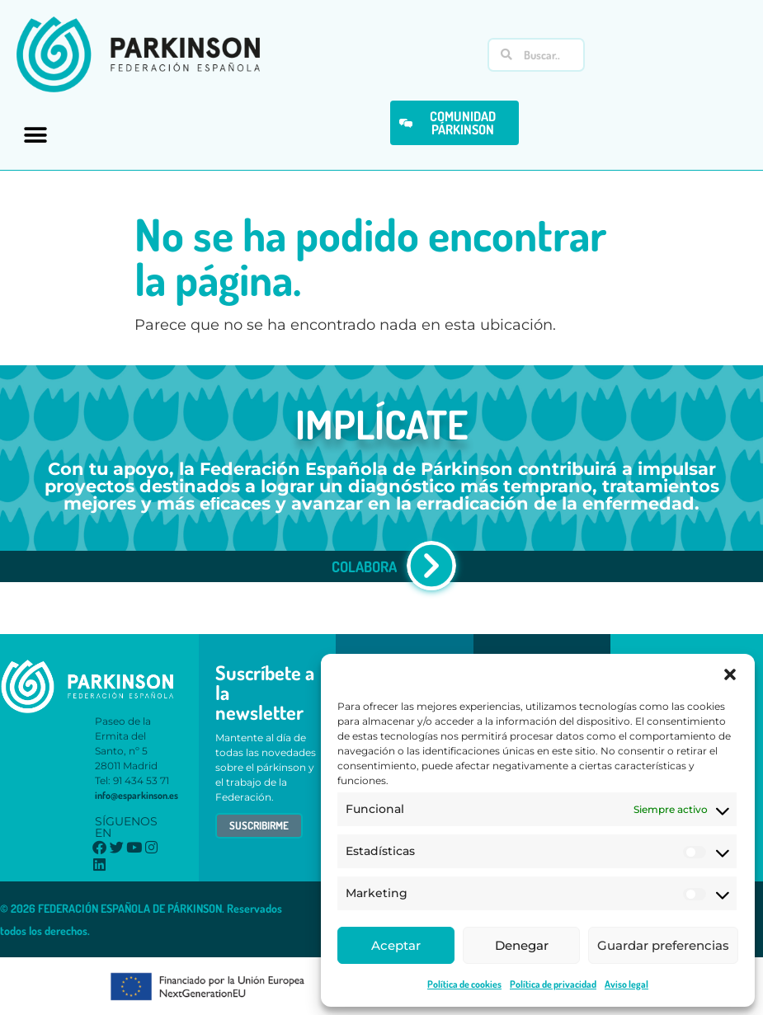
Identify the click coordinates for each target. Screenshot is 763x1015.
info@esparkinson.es (136, 795)
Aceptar (396, 945)
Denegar (522, 945)
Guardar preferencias (663, 945)
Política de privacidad (553, 984)
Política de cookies (464, 984)
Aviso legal (626, 984)
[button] (730, 674)
